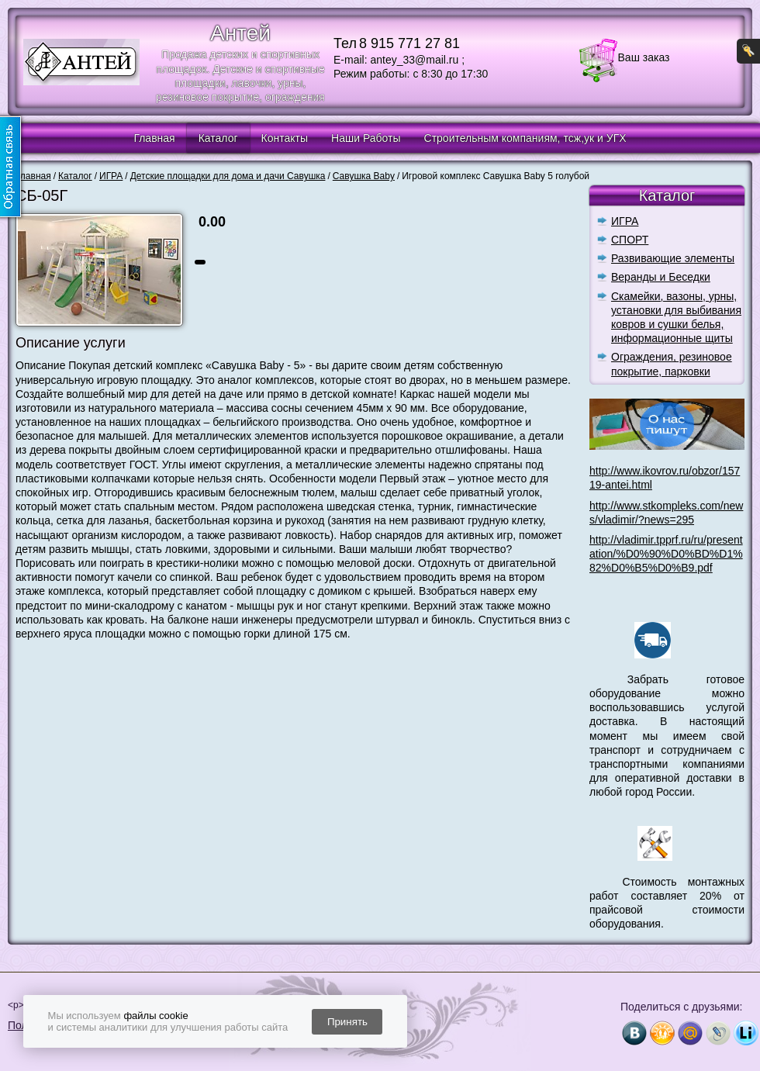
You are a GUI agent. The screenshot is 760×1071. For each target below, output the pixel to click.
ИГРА (624, 221)
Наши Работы (365, 138)
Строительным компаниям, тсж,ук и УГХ (525, 138)
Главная (153, 138)
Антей (240, 33)
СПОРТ (629, 239)
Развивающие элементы (672, 258)
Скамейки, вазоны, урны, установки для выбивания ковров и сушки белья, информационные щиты (676, 317)
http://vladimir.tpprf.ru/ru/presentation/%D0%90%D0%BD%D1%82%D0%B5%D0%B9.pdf (666, 554)
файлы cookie (155, 1015)
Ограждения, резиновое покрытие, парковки (671, 364)
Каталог (218, 138)
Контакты (284, 138)
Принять (347, 1022)
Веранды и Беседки (660, 277)
